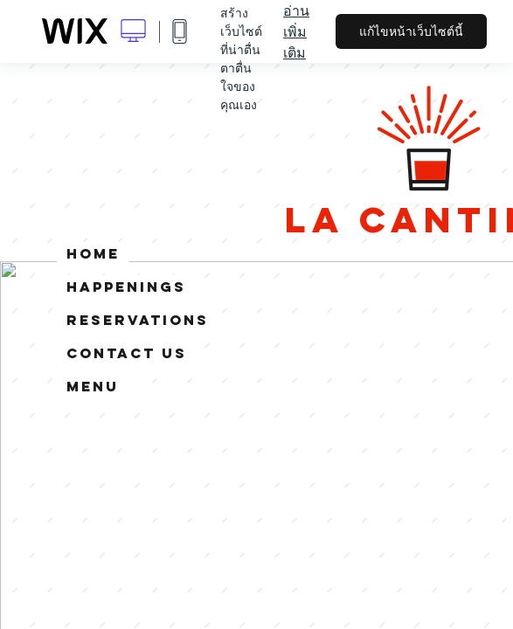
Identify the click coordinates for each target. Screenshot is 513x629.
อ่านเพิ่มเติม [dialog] (296, 31)
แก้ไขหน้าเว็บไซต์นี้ (411, 31)
